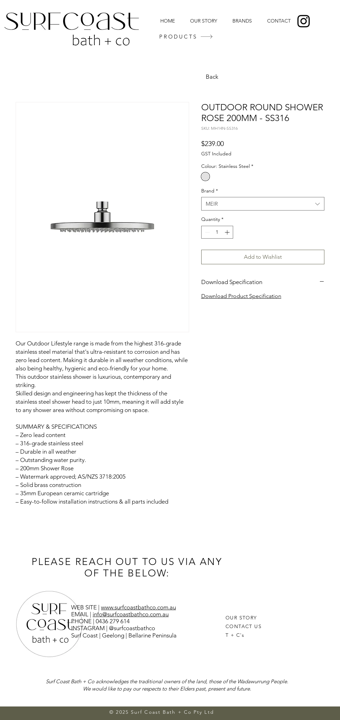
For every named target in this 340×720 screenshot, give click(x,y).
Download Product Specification (241, 296)
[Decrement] (206, 232)
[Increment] (227, 232)
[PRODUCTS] (186, 36)
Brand (209, 191)
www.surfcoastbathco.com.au (138, 607)
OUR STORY (241, 618)
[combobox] (262, 204)
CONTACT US (244, 626)
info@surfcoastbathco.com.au (131, 614)
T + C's (235, 635)
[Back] (212, 76)
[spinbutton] (217, 232)
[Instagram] (303, 21)
